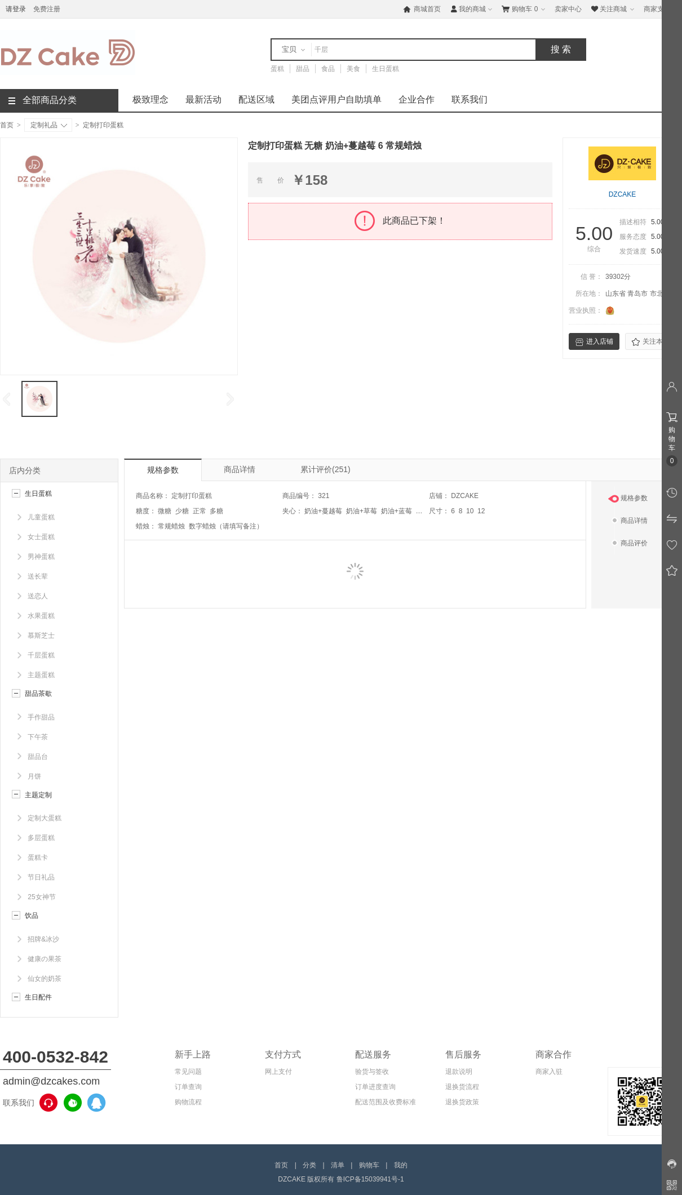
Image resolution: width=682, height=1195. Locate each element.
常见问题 (188, 1072)
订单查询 (188, 1087)
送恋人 (38, 596)
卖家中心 (568, 9)
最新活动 (203, 99)
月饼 (34, 776)
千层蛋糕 (41, 655)
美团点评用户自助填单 (336, 99)
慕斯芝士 (41, 635)
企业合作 (416, 99)
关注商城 (613, 9)
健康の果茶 (44, 959)
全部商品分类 (42, 100)
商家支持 (661, 9)
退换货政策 (462, 1102)
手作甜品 (41, 717)
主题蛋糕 (41, 675)
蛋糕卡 (38, 857)
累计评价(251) (325, 469)
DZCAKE (622, 194)
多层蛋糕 (41, 838)
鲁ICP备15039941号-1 (370, 1179)
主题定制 (38, 795)
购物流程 (188, 1102)
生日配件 (38, 997)
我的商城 (472, 9)
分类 (309, 1165)
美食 (353, 69)
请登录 (16, 9)
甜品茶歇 (38, 694)
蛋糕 (277, 69)
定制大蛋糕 (44, 818)
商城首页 (422, 9)
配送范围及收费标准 (385, 1102)
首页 (7, 125)
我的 (401, 1165)
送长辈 (38, 576)
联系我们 (469, 99)
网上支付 (278, 1072)
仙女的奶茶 (44, 979)
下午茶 (38, 737)
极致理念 (150, 99)
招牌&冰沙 (43, 939)
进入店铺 (594, 341)
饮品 (31, 915)
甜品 (302, 69)
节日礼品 (41, 877)
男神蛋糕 (41, 557)
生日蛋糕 (385, 69)
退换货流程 (462, 1087)
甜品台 (38, 757)
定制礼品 (48, 125)
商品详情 (239, 469)
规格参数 (163, 469)
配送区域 (256, 99)
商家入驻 (549, 1072)
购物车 (524, 9)
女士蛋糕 (41, 537)
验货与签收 (372, 1072)
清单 (337, 1165)
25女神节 (41, 897)
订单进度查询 (375, 1087)
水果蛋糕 (41, 616)
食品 (328, 69)
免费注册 (46, 9)
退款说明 (458, 1072)
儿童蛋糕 (41, 517)
